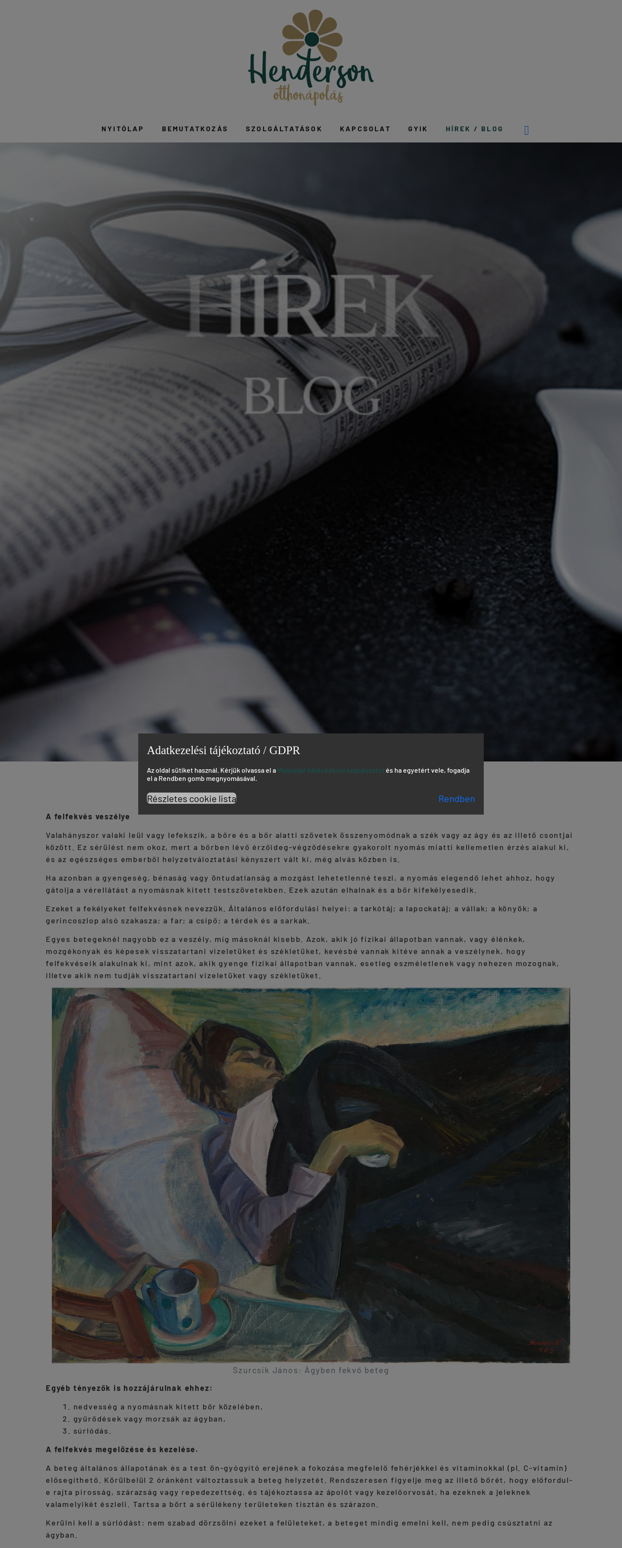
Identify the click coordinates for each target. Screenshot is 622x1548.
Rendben (456, 798)
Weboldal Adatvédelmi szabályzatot (330, 770)
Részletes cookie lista (191, 798)
